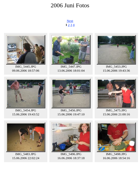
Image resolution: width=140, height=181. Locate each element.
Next (70, 21)
